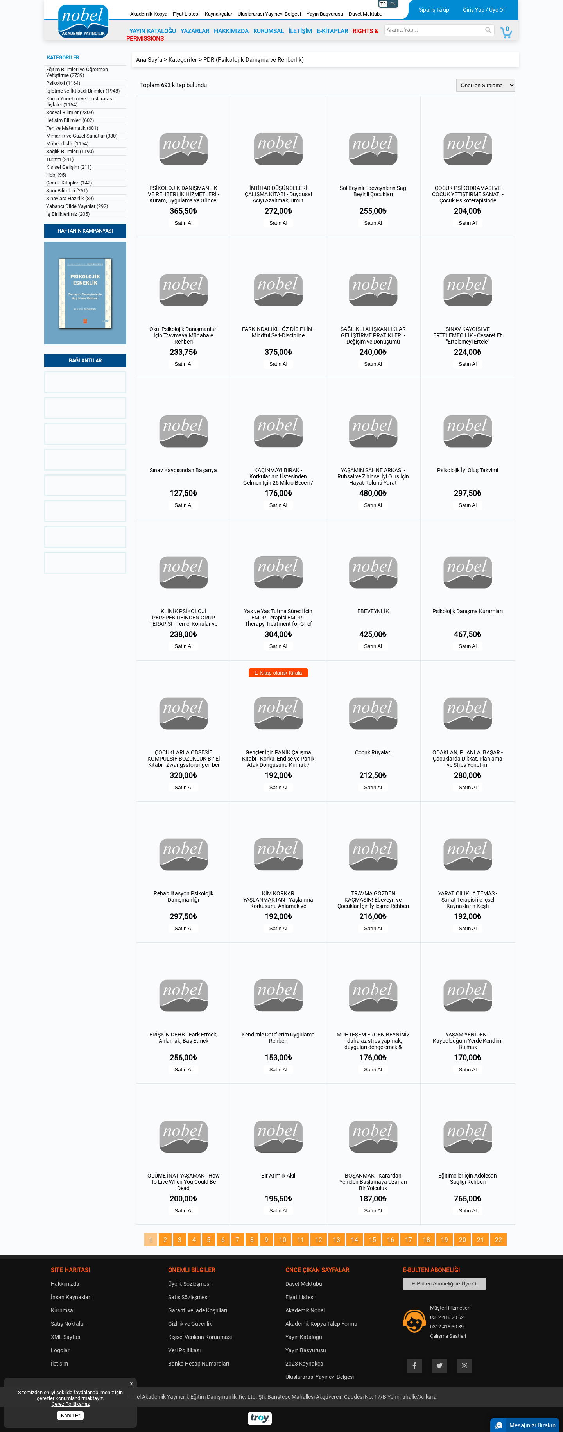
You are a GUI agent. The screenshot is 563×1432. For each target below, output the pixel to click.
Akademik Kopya (148, 14)
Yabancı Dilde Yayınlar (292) (77, 206)
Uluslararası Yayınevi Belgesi (269, 14)
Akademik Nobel (305, 1310)
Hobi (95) (56, 175)
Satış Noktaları (68, 1324)
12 (318, 1240)
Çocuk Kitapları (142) (69, 183)
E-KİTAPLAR (332, 31)
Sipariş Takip (434, 10)
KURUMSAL (268, 31)
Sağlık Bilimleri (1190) (70, 151)
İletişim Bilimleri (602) (70, 120)
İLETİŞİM (300, 31)
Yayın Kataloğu (303, 1337)
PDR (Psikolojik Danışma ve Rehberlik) (253, 59)
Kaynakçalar (218, 14)
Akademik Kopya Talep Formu (321, 1324)
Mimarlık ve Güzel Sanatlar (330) (82, 136)
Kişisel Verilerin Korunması (200, 1337)
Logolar (60, 1350)
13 (336, 1240)
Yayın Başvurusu (325, 14)
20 (462, 1240)
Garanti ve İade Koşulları (197, 1310)
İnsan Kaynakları (71, 1297)
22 (498, 1240)
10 (282, 1240)
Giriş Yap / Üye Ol (483, 10)
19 (444, 1240)
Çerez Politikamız (71, 1404)
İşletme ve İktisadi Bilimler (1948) (83, 91)
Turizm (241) (60, 159)
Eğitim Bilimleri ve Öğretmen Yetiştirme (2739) (77, 72)
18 (426, 1240)
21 (480, 1240)
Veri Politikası (184, 1350)
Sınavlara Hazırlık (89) (70, 198)
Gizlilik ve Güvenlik (190, 1324)
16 (390, 1240)
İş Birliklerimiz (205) (68, 214)
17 (408, 1240)
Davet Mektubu (365, 14)
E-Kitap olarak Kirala (278, 673)
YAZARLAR (195, 31)
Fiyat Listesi (186, 14)
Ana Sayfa (149, 59)
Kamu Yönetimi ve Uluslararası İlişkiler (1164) (79, 101)
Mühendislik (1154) (67, 144)
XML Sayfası (66, 1337)
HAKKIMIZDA (231, 31)
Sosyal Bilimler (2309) (70, 112)
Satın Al (183, 223)
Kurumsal (62, 1310)
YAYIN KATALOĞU (152, 31)
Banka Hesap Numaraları (198, 1363)
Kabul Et (70, 1415)
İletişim (59, 1363)
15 (372, 1240)
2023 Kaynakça (304, 1363)
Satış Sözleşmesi (188, 1297)
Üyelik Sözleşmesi (189, 1284)
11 (300, 1240)
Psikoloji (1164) (63, 83)
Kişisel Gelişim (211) (69, 167)
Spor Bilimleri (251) (67, 190)
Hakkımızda (65, 1284)
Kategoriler (183, 59)
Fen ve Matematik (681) (72, 128)
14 (354, 1240)
